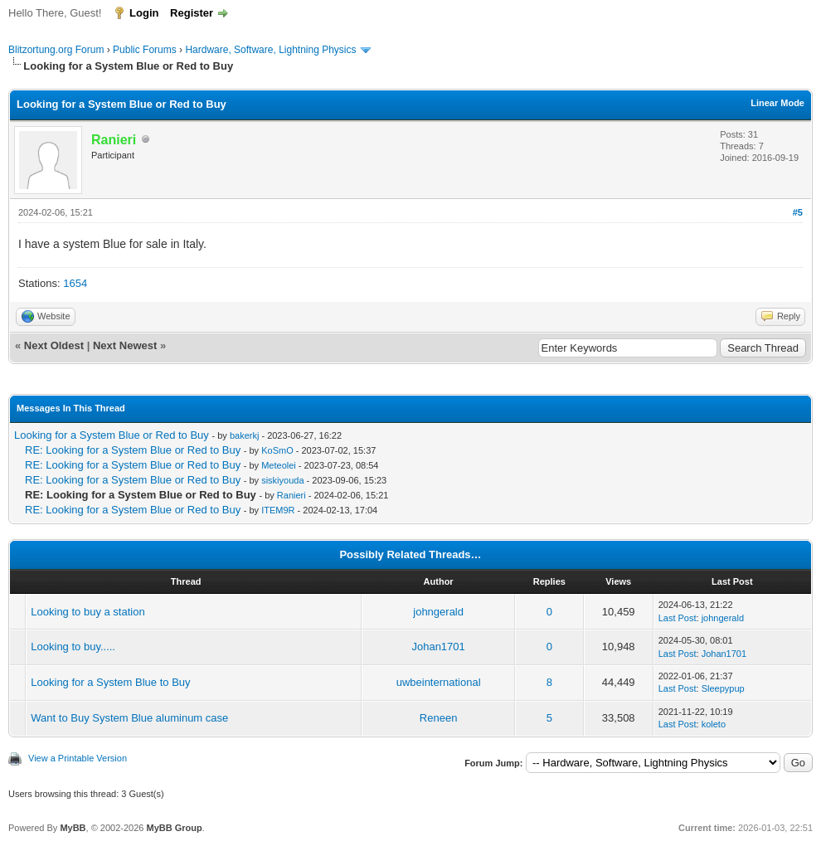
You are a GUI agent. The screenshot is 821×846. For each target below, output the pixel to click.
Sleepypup (723, 688)
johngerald (438, 611)
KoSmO (277, 450)
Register (191, 13)
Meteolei (278, 465)
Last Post (677, 618)
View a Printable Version (77, 758)
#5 (798, 212)
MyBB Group (174, 828)
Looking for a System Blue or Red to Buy (111, 435)
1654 (75, 283)
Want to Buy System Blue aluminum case (129, 718)
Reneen (439, 718)
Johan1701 (437, 646)
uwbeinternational (438, 682)
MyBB (72, 828)
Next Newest (125, 345)
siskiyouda (282, 480)
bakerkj (244, 435)
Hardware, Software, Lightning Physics (270, 50)
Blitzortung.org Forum (56, 50)
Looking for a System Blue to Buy (110, 682)
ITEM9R (277, 510)
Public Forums (145, 50)
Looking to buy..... (73, 646)
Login (143, 13)
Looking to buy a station (87, 611)
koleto (714, 724)
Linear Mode (777, 103)
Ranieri (291, 495)
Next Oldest (54, 345)
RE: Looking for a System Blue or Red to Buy (132, 450)
